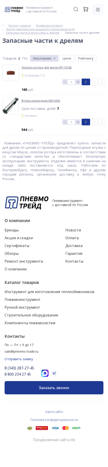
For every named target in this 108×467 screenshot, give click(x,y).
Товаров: (9, 58)
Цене (66, 58)
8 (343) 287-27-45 (19, 368)
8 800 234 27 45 (18, 374)
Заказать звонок (54, 387)
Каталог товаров (22, 282)
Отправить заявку (19, 359)
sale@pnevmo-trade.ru (21, 351)
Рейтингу (86, 58)
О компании (17, 220)
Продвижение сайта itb (54, 439)
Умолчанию (42, 58)
